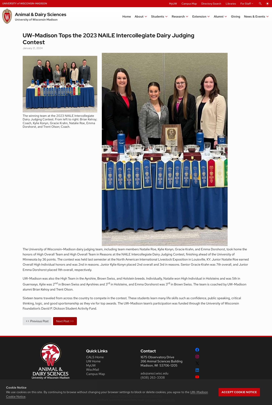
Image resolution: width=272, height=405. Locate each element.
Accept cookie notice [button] (239, 392)
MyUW (173, 3)
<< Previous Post (37, 321)
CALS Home (95, 357)
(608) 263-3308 (153, 377)
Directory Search (211, 3)
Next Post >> (65, 321)
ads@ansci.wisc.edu (154, 373)
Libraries (231, 3)
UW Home (93, 361)
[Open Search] (260, 3)
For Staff (245, 3)
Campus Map (189, 3)
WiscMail (92, 369)
